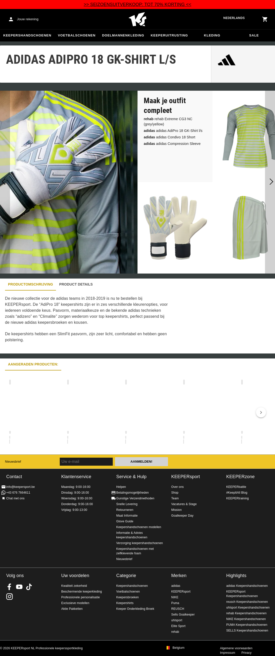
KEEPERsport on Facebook (9, 587)
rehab (175, 632)
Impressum (227, 653)
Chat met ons (15, 498)
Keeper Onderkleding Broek (135, 609)
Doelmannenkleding (123, 35)
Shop (174, 492)
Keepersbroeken (127, 597)
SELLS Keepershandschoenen (247, 630)
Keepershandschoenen (27, 35)
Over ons (177, 487)
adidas (175, 586)
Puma (175, 603)
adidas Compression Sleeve (172, 144)
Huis (137, 19)
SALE (254, 35)
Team (175, 498)
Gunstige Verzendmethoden (135, 498)
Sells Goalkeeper (183, 614)
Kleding (212, 35)
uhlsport (176, 620)
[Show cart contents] (265, 19)
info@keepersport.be (20, 487)
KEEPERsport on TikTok (29, 587)
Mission (176, 510)
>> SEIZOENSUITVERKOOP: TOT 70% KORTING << (137, 4)
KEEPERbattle (236, 487)
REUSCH (177, 609)
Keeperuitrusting (169, 35)
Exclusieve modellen (75, 603)
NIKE (174, 597)
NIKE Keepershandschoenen (246, 619)
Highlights (236, 575)
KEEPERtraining (237, 498)
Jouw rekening (27, 19)
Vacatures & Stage (184, 504)
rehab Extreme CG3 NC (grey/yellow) (168, 121)
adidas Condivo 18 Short (169, 137)
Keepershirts (125, 603)
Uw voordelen (75, 575)
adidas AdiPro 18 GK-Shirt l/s (173, 131)
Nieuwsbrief (13, 461)
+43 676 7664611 (18, 492)
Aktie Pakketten (72, 609)
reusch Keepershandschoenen (247, 602)
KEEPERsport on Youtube (19, 587)
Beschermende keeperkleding (81, 591)
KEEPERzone (240, 476)
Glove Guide (124, 521)
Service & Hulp (131, 476)
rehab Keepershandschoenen (246, 613)
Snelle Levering (127, 504)
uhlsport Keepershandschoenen (248, 607)
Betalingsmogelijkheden (132, 492)
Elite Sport (178, 626)
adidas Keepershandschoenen (247, 586)
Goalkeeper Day (182, 515)
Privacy (247, 653)
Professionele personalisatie (80, 597)
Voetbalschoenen (77, 35)
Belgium (178, 648)
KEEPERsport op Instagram (9, 596)
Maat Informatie (127, 515)
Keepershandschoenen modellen (138, 527)
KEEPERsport (185, 476)
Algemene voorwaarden (236, 648)
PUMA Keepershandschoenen (246, 625)
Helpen (121, 487)
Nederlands (234, 18)
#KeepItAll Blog (236, 492)
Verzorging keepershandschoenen (139, 543)
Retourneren (124, 510)
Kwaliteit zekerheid (74, 586)
